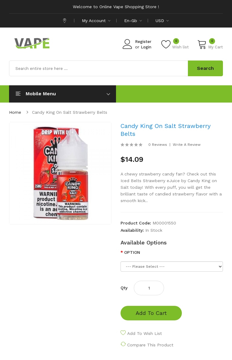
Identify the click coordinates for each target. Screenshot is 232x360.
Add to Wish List (144, 333)
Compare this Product (150, 344)
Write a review (187, 144)
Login (146, 47)
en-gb (133, 20)
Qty (124, 287)
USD (162, 20)
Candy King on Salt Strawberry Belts (69, 112)
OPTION (132, 252)
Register (143, 41)
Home (15, 112)
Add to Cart (151, 313)
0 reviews (157, 144)
